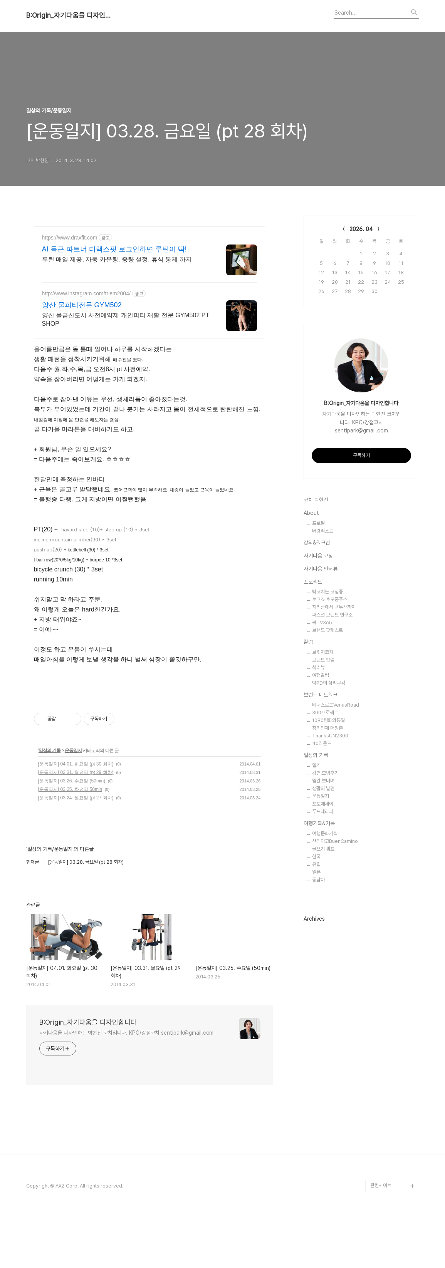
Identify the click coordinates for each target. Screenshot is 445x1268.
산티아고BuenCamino (335, 841)
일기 (316, 765)
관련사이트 (380, 1237)
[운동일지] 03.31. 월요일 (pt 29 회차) (76, 824)
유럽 (316, 864)
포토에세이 (322, 804)
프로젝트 (313, 582)
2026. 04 (361, 229)
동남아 (318, 880)
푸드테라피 (322, 811)
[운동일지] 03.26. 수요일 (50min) (72, 833)
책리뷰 (318, 667)
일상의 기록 (49, 802)
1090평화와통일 (328, 720)
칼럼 (308, 642)
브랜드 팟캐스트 (327, 630)
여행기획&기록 (319, 823)
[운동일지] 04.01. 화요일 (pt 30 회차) (76, 816)
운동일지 (73, 802)
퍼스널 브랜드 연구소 (332, 615)
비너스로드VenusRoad (335, 705)
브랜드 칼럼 (323, 660)
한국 (316, 856)
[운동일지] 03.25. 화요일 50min (70, 841)
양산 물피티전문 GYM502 (82, 305)
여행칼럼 (320, 675)
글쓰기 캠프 (323, 849)
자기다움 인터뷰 (321, 569)
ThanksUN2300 (330, 736)
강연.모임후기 (325, 773)
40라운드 (321, 743)
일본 (316, 872)
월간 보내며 (323, 781)
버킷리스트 (322, 531)
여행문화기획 (325, 833)
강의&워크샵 (317, 542)
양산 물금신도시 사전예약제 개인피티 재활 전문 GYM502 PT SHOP (125, 319)
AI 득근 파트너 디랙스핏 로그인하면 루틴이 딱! (114, 249)
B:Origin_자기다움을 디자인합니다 (68, 15)
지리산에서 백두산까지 (334, 607)
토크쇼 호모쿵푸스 (329, 599)
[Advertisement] (149, 722)
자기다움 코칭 (318, 556)
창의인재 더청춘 (327, 728)
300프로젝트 (325, 712)
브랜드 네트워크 (321, 695)
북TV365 (322, 622)
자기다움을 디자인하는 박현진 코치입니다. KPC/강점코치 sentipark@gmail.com (126, 1085)
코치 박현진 (316, 500)
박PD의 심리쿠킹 (328, 683)
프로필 (318, 523)
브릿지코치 (322, 652)
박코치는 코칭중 (327, 592)
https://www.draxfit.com (69, 238)
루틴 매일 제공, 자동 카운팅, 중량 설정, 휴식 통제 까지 (117, 259)
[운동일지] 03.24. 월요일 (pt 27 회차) (76, 850)
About (311, 513)
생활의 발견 (323, 788)
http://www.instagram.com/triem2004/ (86, 293)
